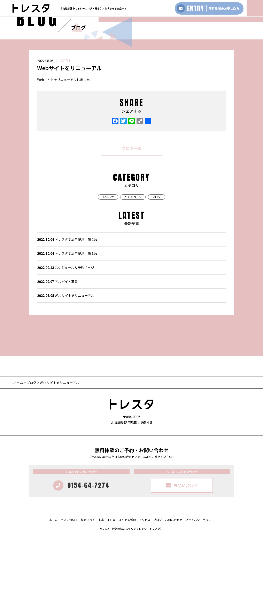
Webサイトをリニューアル (65, 357)
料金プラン (88, 582)
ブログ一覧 (131, 210)
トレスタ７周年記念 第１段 (67, 315)
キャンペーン (132, 259)
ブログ (156, 259)
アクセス (144, 582)
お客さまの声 (107, 582)
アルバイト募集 (57, 343)
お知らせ (65, 122)
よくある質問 (127, 582)
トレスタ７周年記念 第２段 (67, 301)
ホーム (18, 444)
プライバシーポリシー (199, 582)
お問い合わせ (173, 582)
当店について (69, 582)
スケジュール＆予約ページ (65, 329)
